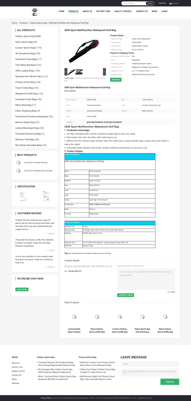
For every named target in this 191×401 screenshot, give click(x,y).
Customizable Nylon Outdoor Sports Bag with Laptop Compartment (74, 330)
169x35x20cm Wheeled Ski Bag (35, 163)
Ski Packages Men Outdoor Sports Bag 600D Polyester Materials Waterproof (55, 370)
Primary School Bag (25, 82)
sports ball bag (105, 253)
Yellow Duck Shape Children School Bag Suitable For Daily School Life (97, 370)
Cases (164, 11)
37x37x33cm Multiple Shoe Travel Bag (38, 171)
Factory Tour (103, 11)
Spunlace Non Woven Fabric (29, 76)
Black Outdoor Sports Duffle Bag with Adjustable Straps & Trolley (97, 330)
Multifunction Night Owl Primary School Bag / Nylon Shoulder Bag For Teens (97, 377)
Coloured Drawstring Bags (28, 133)
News (154, 11)
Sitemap (15, 383)
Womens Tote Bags (25, 139)
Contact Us (142, 11)
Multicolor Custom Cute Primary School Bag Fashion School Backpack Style (97, 363)
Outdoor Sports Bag (38, 23)
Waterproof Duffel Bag (26, 93)
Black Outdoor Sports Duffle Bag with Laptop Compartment (165, 330)
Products (74, 11)
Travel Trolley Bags (24, 88)
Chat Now (162, 3)
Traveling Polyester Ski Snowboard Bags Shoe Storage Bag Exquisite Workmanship (56, 363)
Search (149, 3)
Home (61, 11)
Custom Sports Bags (25, 47)
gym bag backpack (76, 253)
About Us (87, 11)
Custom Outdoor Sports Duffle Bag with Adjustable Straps (120, 330)
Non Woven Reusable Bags (28, 145)
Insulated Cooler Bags (26, 99)
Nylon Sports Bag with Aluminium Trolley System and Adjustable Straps (142, 330)
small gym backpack (91, 253)
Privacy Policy (46, 398)
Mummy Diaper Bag (25, 122)
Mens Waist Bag (23, 105)
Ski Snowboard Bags (25, 53)
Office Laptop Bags (24, 70)
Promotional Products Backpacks (31, 116)
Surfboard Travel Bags (26, 59)
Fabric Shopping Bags (26, 110)
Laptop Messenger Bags (27, 128)
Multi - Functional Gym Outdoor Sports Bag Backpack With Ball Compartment (57, 377)
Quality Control (123, 11)
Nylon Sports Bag (24, 42)
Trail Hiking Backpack (26, 65)
